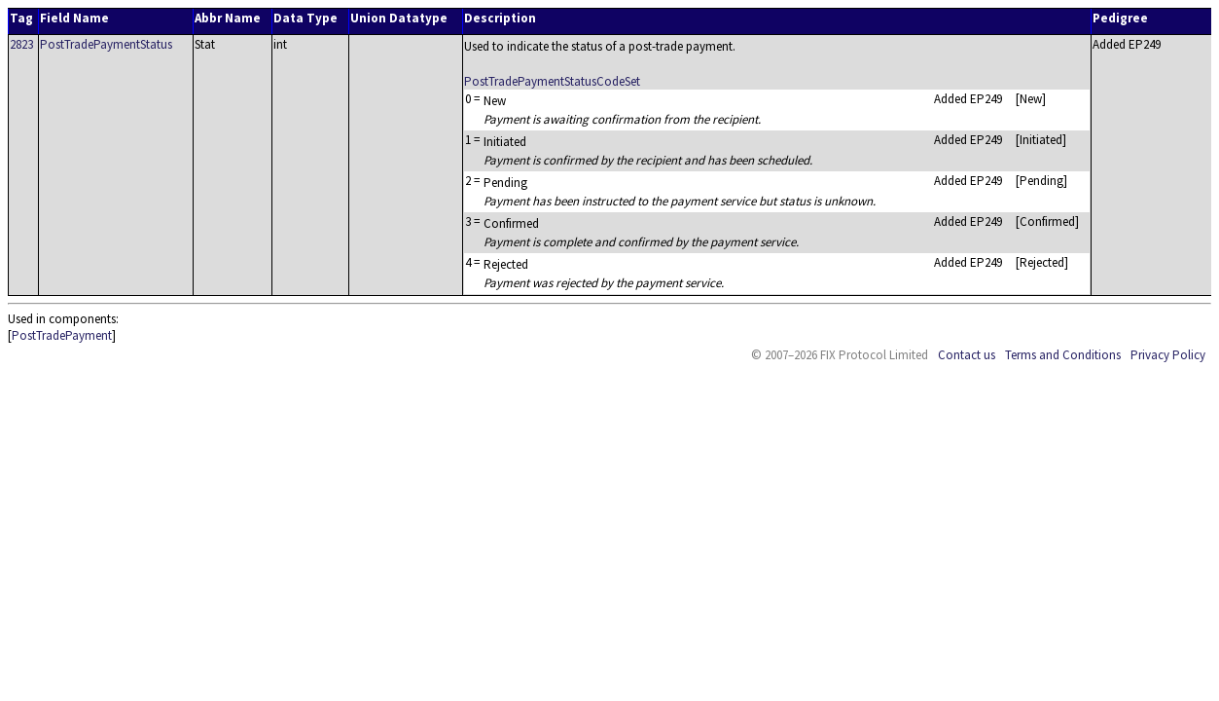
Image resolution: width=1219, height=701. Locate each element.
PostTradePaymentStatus (106, 44)
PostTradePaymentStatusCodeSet (552, 81)
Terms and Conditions (1063, 355)
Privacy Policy (1167, 355)
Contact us (966, 355)
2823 (21, 44)
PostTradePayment (62, 335)
